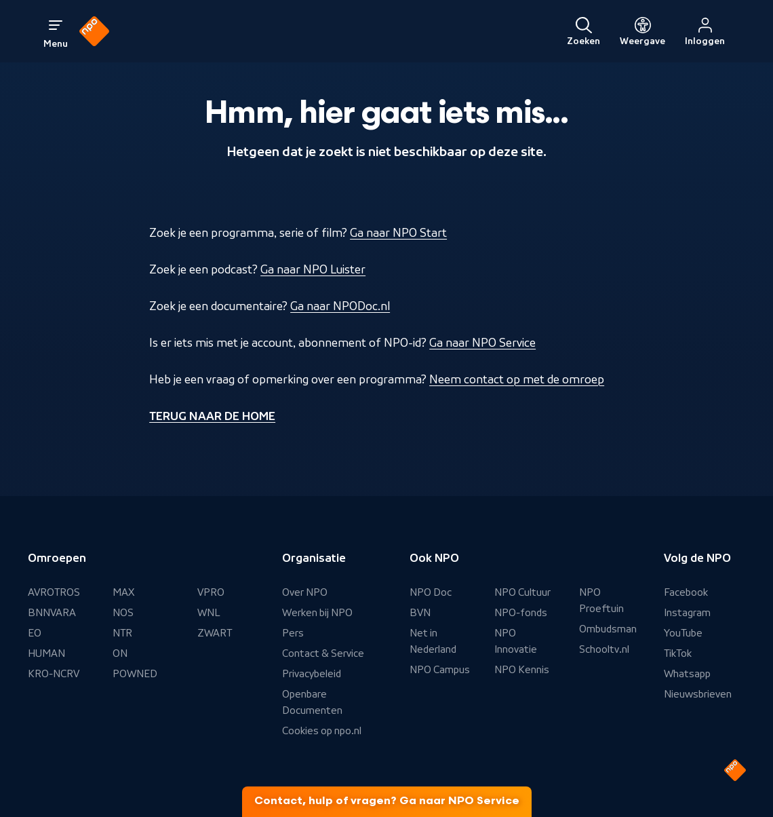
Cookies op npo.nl (321, 730)
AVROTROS (54, 592)
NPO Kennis (521, 669)
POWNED (135, 673)
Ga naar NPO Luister (312, 269)
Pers (293, 633)
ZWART (214, 633)
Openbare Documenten (312, 702)
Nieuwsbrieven (698, 694)
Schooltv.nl (604, 649)
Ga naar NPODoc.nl (340, 306)
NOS (123, 612)
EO (34, 633)
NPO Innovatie (515, 641)
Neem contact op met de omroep (516, 379)
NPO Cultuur (522, 592)
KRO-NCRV (53, 673)
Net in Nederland (433, 641)
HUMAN (46, 653)
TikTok (678, 653)
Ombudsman (608, 629)
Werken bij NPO (317, 612)
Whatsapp (687, 673)
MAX (123, 592)
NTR (122, 633)
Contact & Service (323, 653)
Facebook (686, 592)
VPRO (210, 592)
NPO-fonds (520, 612)
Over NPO (305, 592)
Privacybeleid (311, 673)
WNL (208, 612)
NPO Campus (440, 669)
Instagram (687, 612)
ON (120, 653)
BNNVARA (52, 612)
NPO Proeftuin (601, 600)
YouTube (683, 633)
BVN (420, 612)
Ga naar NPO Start (398, 233)
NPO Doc (431, 592)
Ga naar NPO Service (482, 343)
